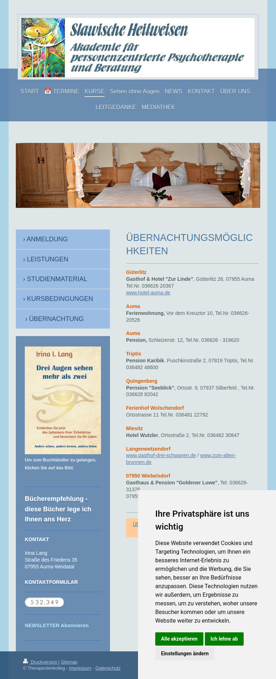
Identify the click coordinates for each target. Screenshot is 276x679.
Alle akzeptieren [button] (179, 639)
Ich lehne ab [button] (224, 639)
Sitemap (69, 662)
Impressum (80, 668)
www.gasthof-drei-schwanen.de (161, 455)
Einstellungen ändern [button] (185, 653)
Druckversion (40, 662)
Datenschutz (108, 668)
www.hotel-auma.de (148, 293)
